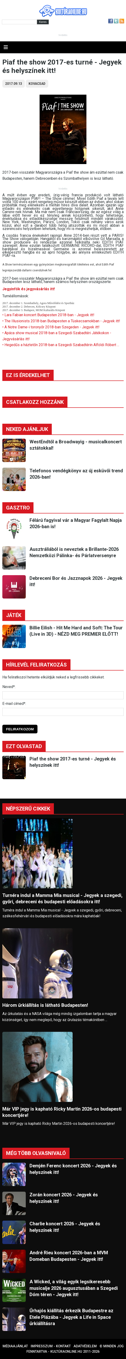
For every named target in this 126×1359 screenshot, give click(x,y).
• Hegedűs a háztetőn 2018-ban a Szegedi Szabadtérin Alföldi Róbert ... (60, 345)
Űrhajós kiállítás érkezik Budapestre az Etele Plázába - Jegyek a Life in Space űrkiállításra (71, 1317)
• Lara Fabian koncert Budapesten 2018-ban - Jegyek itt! (48, 315)
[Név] (63, 695)
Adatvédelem (85, 1346)
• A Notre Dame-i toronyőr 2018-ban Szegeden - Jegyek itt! (51, 327)
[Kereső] (19, 22)
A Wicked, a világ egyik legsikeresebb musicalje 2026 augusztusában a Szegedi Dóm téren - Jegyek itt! (74, 1288)
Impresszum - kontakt (51, 1346)
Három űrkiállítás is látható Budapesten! (45, 1005)
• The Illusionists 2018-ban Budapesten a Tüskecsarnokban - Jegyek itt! (61, 321)
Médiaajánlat (15, 1346)
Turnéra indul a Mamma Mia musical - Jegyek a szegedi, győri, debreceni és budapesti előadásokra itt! (62, 898)
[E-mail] (63, 712)
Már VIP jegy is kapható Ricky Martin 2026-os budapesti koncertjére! (62, 1112)
